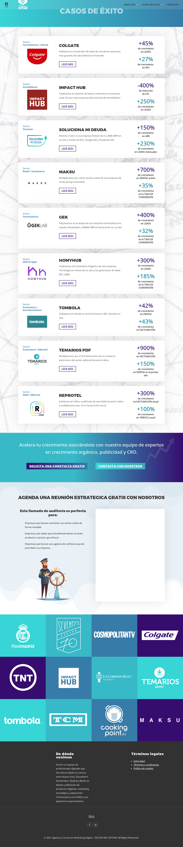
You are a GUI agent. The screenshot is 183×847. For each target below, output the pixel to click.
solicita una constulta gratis (57, 466)
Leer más (67, 64)
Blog (91, 816)
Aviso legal (139, 761)
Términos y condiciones (146, 764)
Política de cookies (143, 768)
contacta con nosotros (120, 466)
